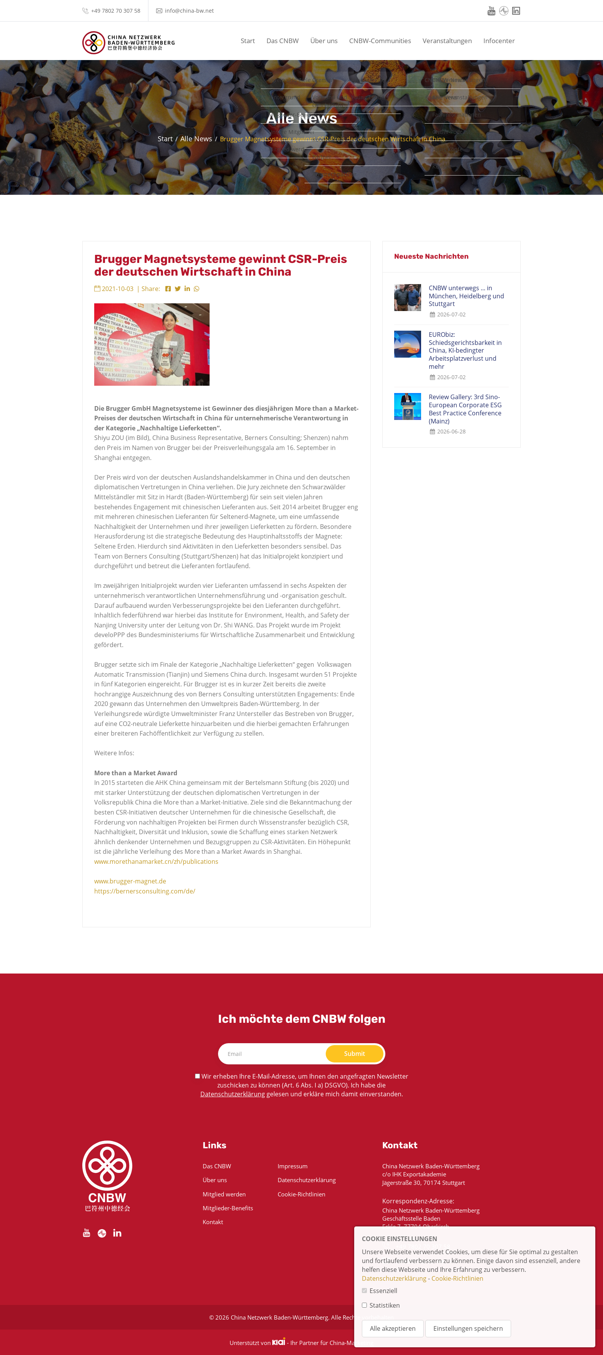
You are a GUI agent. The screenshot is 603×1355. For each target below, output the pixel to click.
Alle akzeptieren (393, 1328)
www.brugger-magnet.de (130, 881)
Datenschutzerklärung (232, 1094)
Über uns (324, 40)
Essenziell (383, 1290)
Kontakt (213, 1222)
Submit (354, 1053)
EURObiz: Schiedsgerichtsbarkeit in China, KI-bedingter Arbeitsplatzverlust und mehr (465, 351)
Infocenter (499, 40)
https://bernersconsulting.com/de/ (145, 891)
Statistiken (385, 1305)
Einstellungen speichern (468, 1328)
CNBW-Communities (380, 40)
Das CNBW (283, 40)
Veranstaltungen (447, 40)
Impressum (293, 1166)
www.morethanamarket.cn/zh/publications (156, 861)
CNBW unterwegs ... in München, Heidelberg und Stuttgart (466, 296)
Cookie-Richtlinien (301, 1194)
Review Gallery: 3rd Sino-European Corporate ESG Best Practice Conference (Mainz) (465, 409)
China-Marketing (351, 1343)
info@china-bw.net (189, 10)
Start (248, 40)
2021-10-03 (113, 288)
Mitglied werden (224, 1194)
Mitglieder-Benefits (228, 1208)
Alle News (196, 138)
